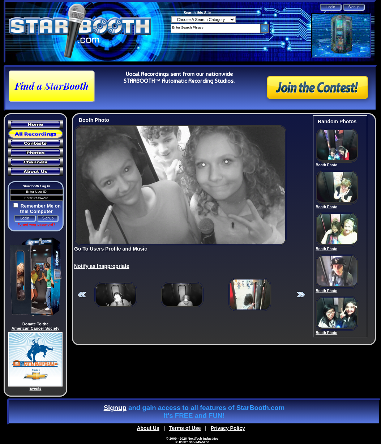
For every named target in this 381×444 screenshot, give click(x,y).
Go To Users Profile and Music (110, 249)
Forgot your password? (36, 224)
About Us (148, 428)
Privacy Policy (228, 428)
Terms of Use (185, 428)
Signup (115, 407)
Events (36, 388)
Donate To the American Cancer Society (36, 326)
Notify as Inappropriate (101, 266)
